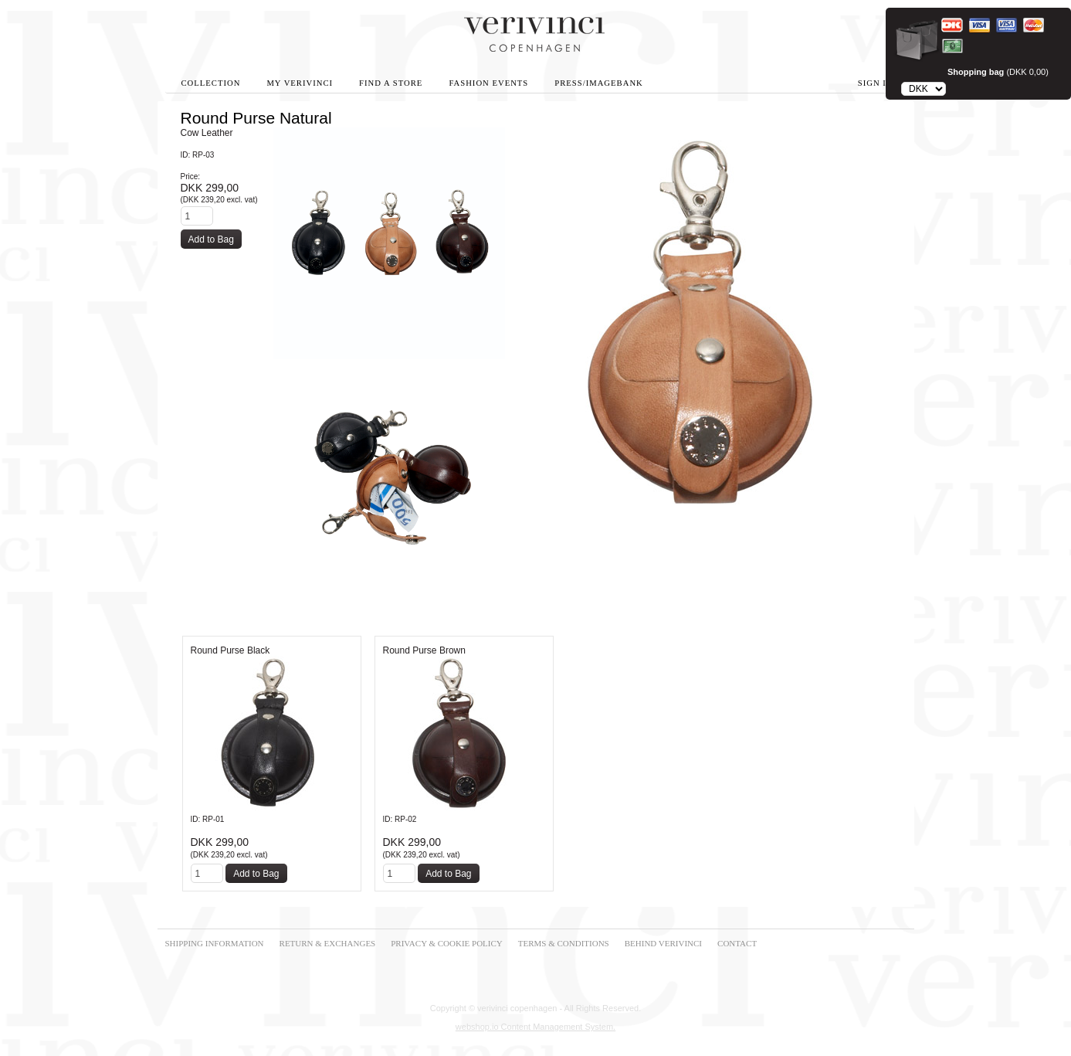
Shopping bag (975, 71)
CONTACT (737, 943)
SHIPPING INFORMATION (214, 943)
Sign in (875, 83)
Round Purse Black (230, 650)
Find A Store (390, 83)
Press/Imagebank (598, 83)
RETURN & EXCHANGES (328, 943)
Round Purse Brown (424, 650)
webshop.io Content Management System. (535, 1026)
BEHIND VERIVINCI (663, 943)
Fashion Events (488, 83)
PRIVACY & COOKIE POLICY (447, 943)
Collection (211, 83)
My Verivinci (299, 83)
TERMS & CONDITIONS (563, 943)
